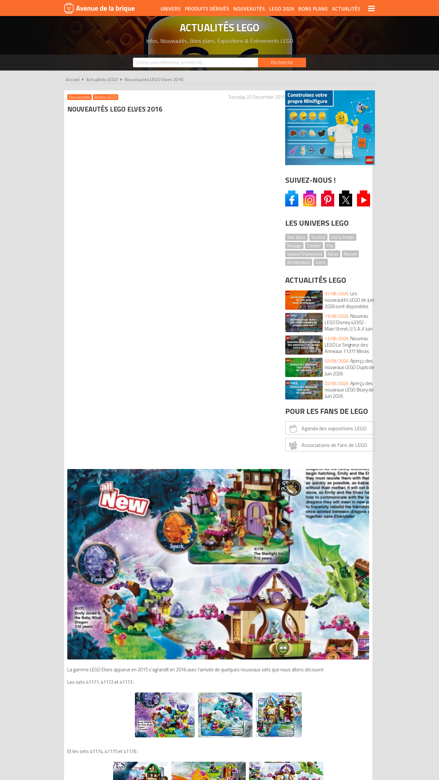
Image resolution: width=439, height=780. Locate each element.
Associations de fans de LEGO (327, 445)
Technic (318, 237)
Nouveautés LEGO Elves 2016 (154, 79)
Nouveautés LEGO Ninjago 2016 (113, 560)
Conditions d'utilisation (218, 721)
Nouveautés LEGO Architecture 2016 (118, 587)
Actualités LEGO (102, 79)
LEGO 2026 (281, 9)
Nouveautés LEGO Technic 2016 (113, 580)
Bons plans (313, 9)
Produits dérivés (207, 9)
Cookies (261, 721)
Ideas (333, 253)
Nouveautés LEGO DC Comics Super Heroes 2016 (130, 526)
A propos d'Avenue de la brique (148, 721)
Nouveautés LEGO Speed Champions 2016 (124, 533)
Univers (171, 9)
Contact (317, 721)
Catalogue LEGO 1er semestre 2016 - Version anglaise (204, 598)
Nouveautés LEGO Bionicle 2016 (113, 539)
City (330, 245)
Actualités (346, 9)
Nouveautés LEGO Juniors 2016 (112, 486)
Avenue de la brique (99, 8)
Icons (321, 262)
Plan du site (289, 721)
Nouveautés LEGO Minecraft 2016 (115, 566)
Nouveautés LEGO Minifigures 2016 (117, 546)
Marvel (350, 253)
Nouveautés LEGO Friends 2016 (113, 512)
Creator (314, 245)
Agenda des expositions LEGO (327, 428)
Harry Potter (342, 237)
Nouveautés (249, 9)
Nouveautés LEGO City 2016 (109, 519)
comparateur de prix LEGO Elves (113, 619)
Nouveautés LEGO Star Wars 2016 (116, 573)
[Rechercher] (282, 62)
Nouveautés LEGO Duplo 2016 (111, 479)
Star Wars (296, 237)
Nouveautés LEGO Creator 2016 (113, 492)
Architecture (298, 262)
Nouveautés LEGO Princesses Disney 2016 (124, 506)
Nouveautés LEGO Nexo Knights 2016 (119, 553)
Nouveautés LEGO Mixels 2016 (112, 499)
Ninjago (294, 245)
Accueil (72, 79)
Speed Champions (304, 253)
